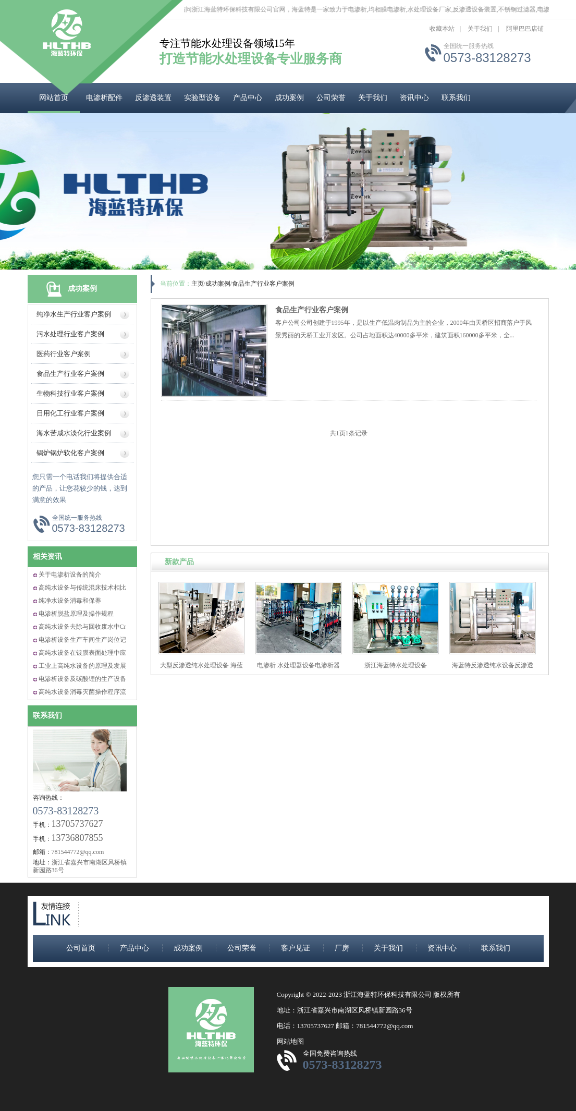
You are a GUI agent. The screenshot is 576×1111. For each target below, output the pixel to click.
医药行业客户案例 (63, 354)
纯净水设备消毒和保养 (70, 600)
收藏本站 (442, 28)
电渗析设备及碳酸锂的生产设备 (82, 678)
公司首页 (80, 948)
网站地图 (290, 1041)
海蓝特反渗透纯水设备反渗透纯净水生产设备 (492, 669)
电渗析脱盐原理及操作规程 (76, 613)
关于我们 (480, 28)
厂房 (342, 948)
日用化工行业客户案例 (70, 413)
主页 (197, 283)
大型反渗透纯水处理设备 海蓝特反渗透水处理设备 (201, 669)
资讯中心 (414, 98)
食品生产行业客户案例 (70, 373)
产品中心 (247, 98)
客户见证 (295, 948)
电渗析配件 (104, 98)
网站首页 (53, 98)
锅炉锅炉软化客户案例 (70, 453)
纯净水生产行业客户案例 (73, 314)
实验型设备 (202, 98)
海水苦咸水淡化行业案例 (73, 433)
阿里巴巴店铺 (525, 28)
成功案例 (289, 98)
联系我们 (456, 98)
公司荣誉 (331, 98)
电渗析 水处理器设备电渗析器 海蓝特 (298, 669)
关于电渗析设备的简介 (70, 574)
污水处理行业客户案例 (70, 334)
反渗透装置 (153, 98)
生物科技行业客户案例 (70, 393)
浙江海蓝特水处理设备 (395, 665)
